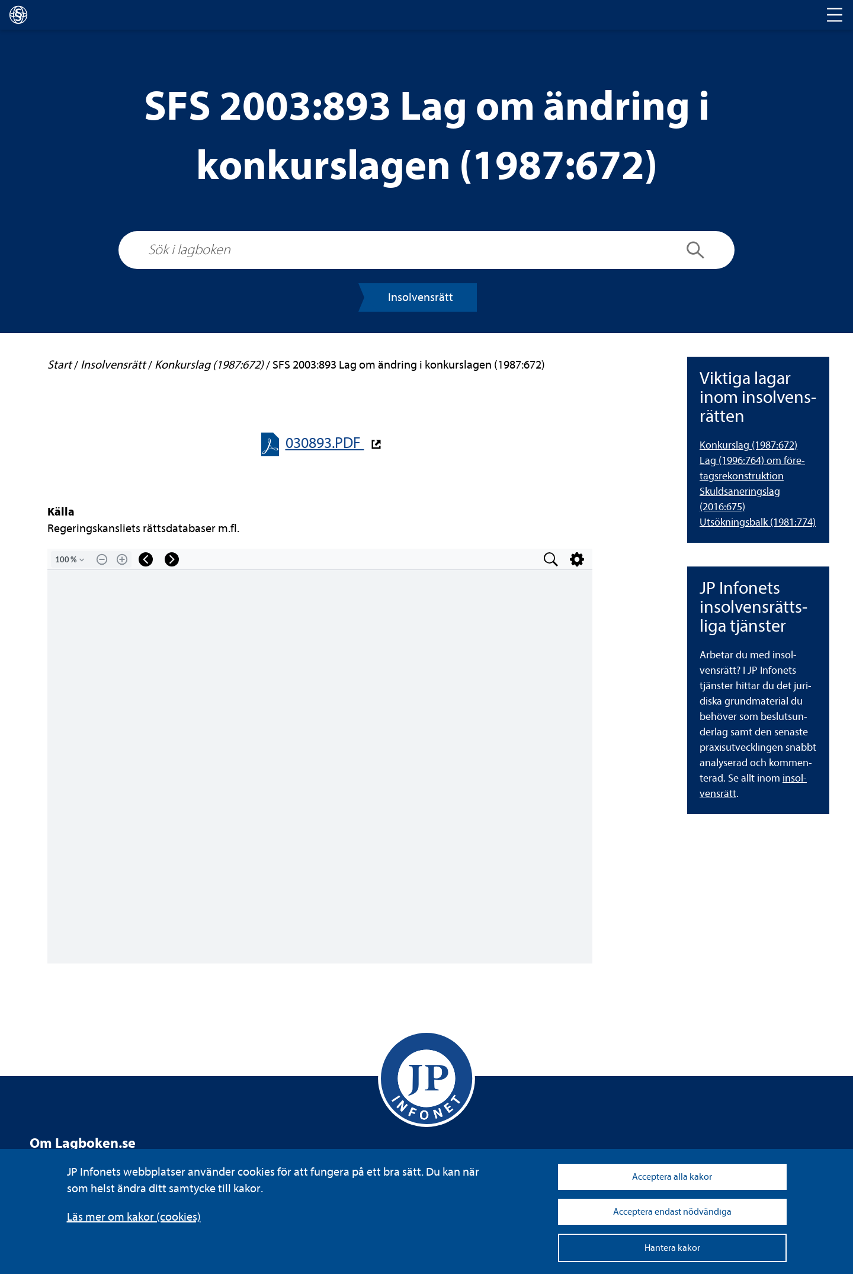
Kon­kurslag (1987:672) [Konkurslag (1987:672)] (748, 445)
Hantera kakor (672, 1248)
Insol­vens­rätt (420, 297)
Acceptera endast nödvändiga (672, 1211)
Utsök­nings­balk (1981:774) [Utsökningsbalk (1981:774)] (758, 522)
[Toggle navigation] (834, 15)
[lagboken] (18, 15)
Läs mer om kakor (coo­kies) (134, 1217)
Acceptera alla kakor (672, 1176)
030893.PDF (325, 443)
